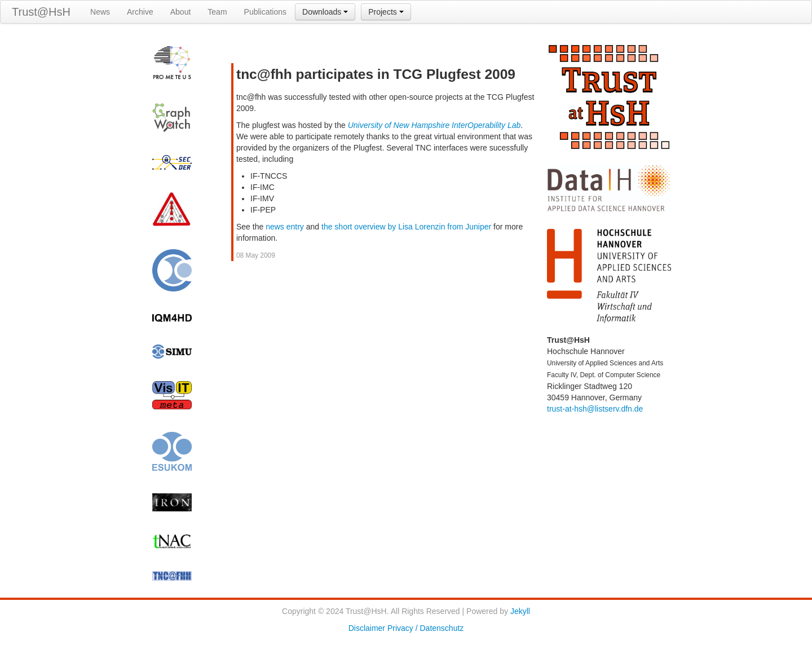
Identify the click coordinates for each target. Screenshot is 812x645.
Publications (265, 11)
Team (217, 11)
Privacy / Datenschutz (425, 628)
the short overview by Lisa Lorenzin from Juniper (406, 226)
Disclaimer (366, 628)
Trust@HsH (41, 12)
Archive (140, 11)
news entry (285, 226)
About (180, 11)
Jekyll (520, 611)
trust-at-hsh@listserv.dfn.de (595, 408)
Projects (385, 11)
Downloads (325, 11)
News (100, 11)
